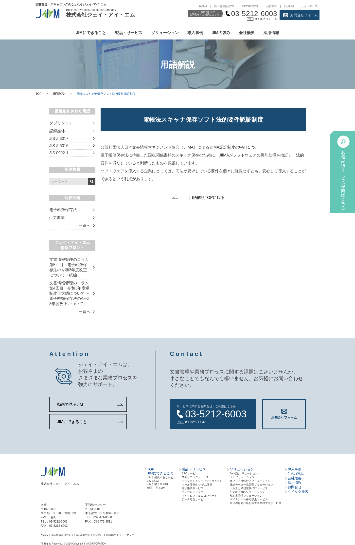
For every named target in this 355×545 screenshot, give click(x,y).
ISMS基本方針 (251, 6)
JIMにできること (91, 33)
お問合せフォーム (304, 15)
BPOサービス (190, 473)
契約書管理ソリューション (246, 495)
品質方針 (271, 6)
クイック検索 (298, 491)
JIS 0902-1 (58, 153)
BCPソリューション (242, 477)
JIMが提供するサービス (161, 477)
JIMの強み (221, 33)
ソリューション (165, 33)
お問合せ (295, 487)
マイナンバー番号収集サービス (249, 499)
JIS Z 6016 (58, 146)
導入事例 (195, 33)
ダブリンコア (61, 123)
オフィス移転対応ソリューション (250, 480)
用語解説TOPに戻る (207, 197)
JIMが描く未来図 (157, 484)
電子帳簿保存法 (63, 210)
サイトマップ (309, 6)
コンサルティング (192, 491)
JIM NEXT (153, 480)
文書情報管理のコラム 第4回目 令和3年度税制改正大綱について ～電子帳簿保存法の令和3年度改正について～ (69, 293)
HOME (203, 6)
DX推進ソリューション (244, 473)
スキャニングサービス (195, 477)
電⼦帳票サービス (192, 488)
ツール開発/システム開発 (197, 484)
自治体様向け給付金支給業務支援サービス (255, 503)
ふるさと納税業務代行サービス (249, 488)
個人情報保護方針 (225, 6)
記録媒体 (57, 131)
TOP (38, 94)
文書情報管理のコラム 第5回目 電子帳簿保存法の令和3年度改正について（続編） (69, 267)
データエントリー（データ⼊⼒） (202, 480)
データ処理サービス (194, 499)
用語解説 (289, 6)
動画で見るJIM (70, 404)
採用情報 (271, 33)
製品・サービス (128, 33)
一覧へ (84, 225)
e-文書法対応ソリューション (247, 491)
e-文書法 (57, 217)
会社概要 (247, 33)
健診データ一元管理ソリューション (251, 484)
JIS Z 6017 (58, 138)
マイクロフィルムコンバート (199, 495)
